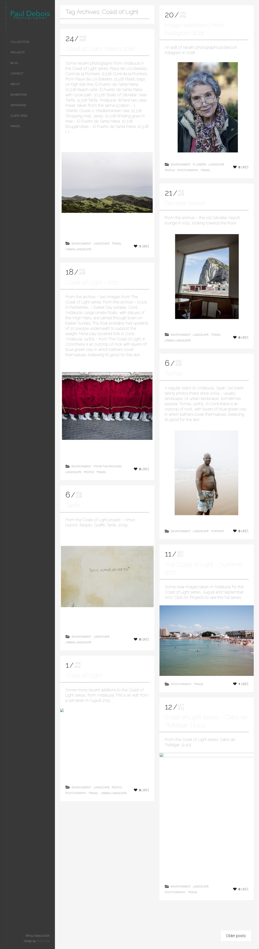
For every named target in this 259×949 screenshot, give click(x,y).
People (89, 472)
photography (187, 170)
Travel (117, 243)
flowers (199, 164)
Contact (17, 73)
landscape (101, 243)
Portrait (217, 533)
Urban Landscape (78, 249)
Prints (15, 126)
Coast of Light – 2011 (92, 282)
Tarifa (72, 510)
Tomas (174, 375)
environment (81, 243)
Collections (20, 42)
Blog (14, 63)
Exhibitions (19, 94)
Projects (18, 52)
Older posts (236, 937)
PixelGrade (43, 941)
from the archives (107, 466)
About (15, 84)
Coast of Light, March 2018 (100, 48)
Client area (19, 115)
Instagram (18, 105)
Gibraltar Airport (185, 203)
